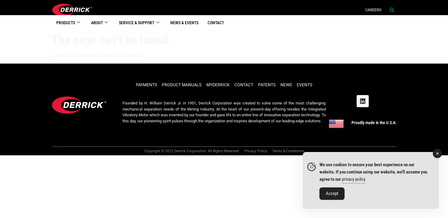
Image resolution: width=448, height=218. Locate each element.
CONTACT (216, 27)
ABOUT (99, 27)
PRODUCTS (68, 27)
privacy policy (353, 179)
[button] (392, 10)
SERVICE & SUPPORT (139, 27)
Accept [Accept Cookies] (332, 193)
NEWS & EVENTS (184, 27)
